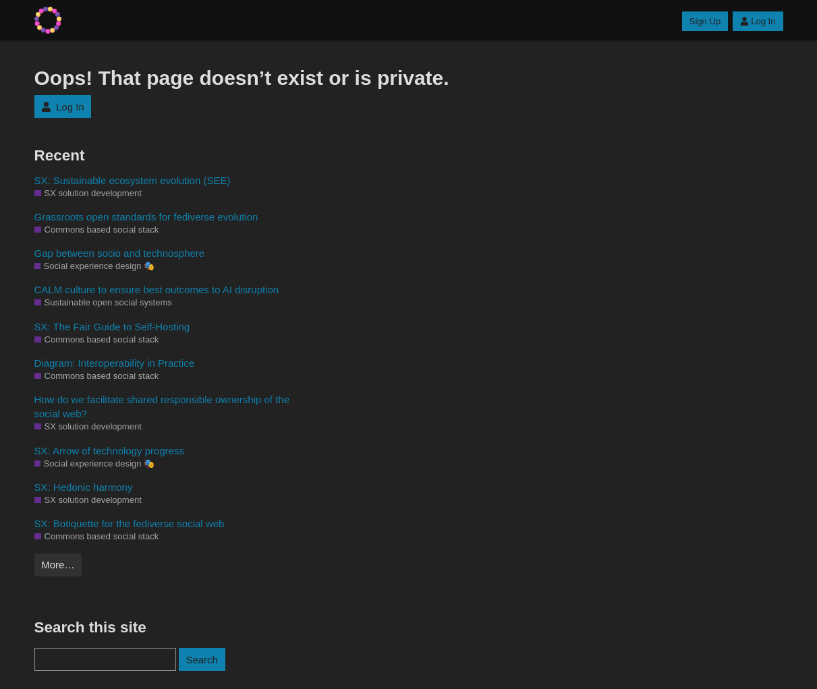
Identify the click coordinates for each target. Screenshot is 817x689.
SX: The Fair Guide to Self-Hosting (112, 326)
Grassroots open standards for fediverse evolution (146, 216)
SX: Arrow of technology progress (109, 450)
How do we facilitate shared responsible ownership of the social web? (162, 406)
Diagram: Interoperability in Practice (114, 363)
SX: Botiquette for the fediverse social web (129, 523)
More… (57, 564)
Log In (757, 21)
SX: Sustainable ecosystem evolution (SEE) (132, 180)
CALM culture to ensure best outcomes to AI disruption (156, 289)
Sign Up (705, 21)
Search (202, 659)
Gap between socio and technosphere (119, 253)
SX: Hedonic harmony (83, 487)
